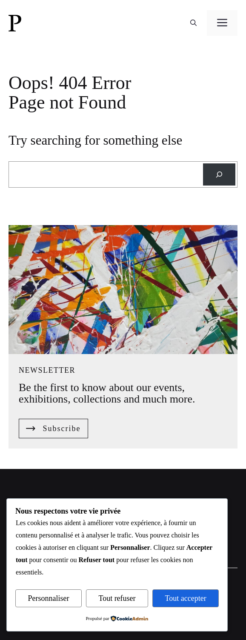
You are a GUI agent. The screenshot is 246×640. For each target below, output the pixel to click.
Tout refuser (116, 598)
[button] (193, 23)
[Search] (219, 174)
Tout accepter (185, 598)
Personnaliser (48, 598)
